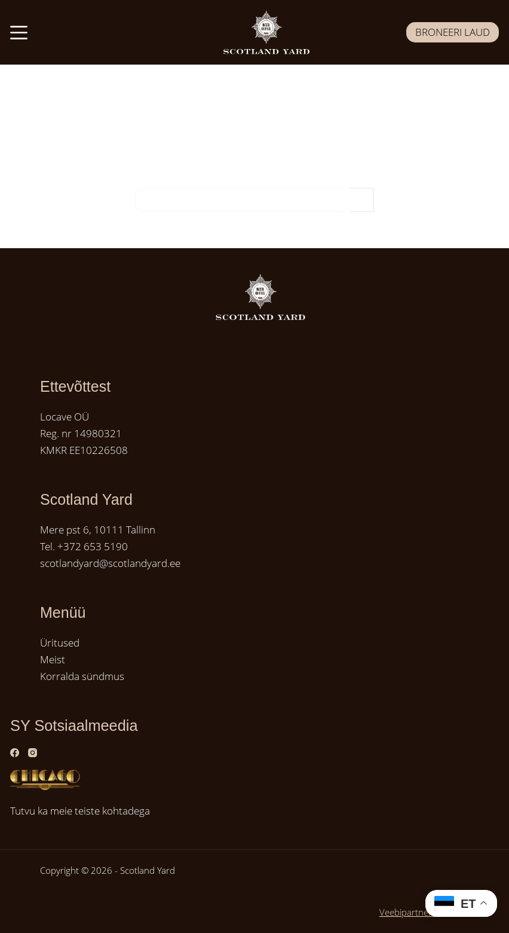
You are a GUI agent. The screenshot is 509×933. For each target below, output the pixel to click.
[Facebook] (14, 752)
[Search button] (362, 200)
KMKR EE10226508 (84, 450)
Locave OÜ (64, 416)
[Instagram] (32, 752)
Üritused (59, 643)
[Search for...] (242, 200)
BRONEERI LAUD (452, 32)
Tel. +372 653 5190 (84, 546)
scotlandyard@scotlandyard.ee (110, 563)
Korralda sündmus (82, 676)
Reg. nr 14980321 (81, 433)
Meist (52, 659)
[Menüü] (18, 32)
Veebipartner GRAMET (424, 912)
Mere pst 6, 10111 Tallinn (97, 529)
